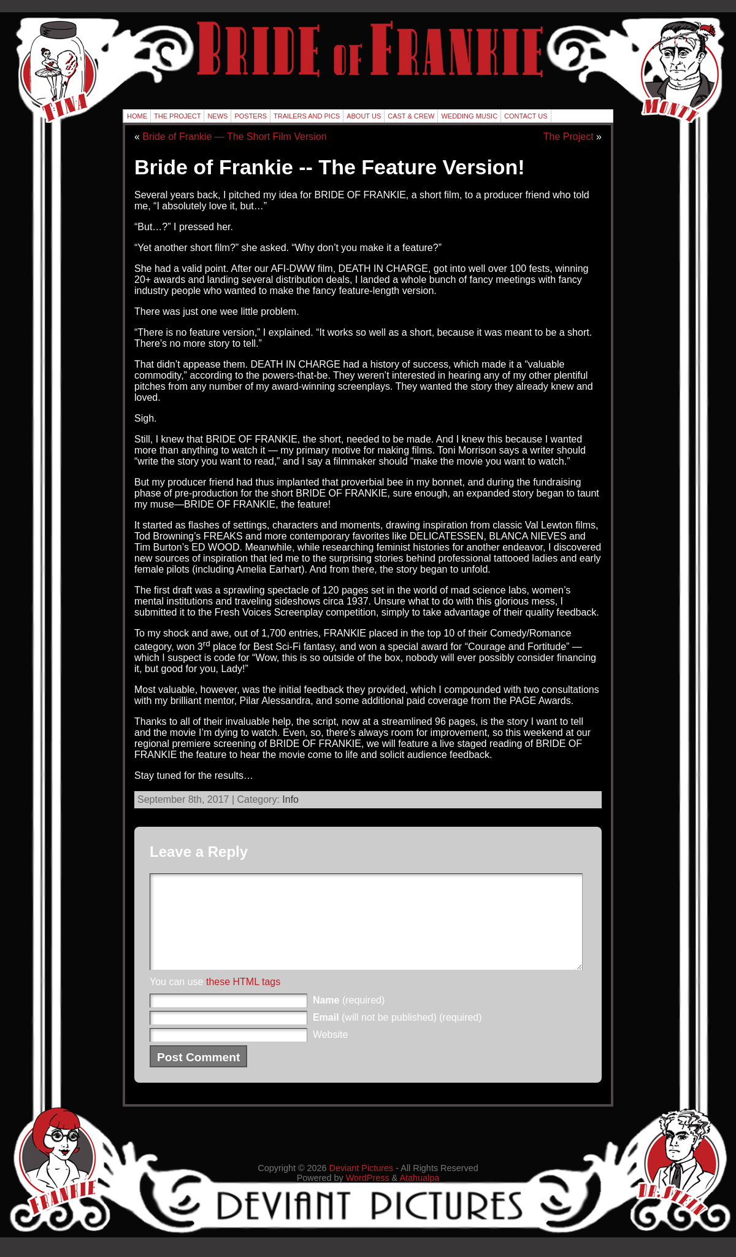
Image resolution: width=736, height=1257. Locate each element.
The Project (568, 136)
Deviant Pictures (361, 1186)
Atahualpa (419, 1196)
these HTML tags (243, 1000)
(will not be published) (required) (397, 1036)
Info (290, 799)
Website (330, 1053)
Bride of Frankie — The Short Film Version (234, 136)
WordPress (367, 1196)
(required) (349, 1018)
